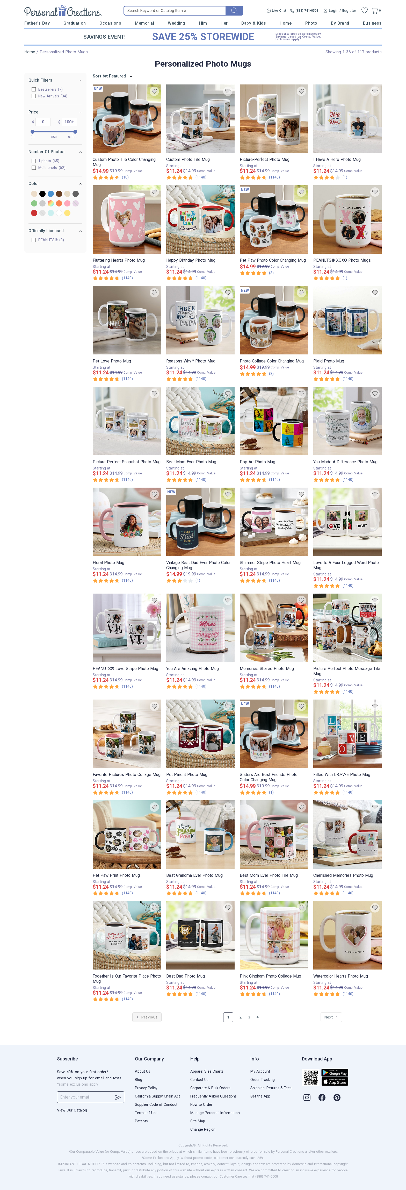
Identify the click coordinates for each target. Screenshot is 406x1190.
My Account (260, 1071)
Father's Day (37, 23)
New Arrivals (52, 96)
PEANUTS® (51, 240)
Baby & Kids (253, 23)
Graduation (74, 23)
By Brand (340, 23)
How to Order (201, 1104)
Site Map (197, 1121)
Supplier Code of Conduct (156, 1104)
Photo (311, 23)
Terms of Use (146, 1113)
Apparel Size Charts (206, 1071)
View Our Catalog (72, 1110)
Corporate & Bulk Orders (210, 1088)
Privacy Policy (146, 1088)
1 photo (48, 161)
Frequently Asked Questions (213, 1096)
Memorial (144, 23)
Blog (138, 1080)
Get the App (260, 1096)
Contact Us (199, 1080)
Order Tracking (262, 1080)
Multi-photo (52, 168)
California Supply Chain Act (157, 1096)
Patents (141, 1121)
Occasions (110, 23)
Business (372, 23)
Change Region (202, 1129)
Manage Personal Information (215, 1113)
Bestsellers (50, 89)
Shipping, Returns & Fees (271, 1088)
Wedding (176, 23)
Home (286, 23)
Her (224, 23)
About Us (142, 1071)
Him (203, 23)
